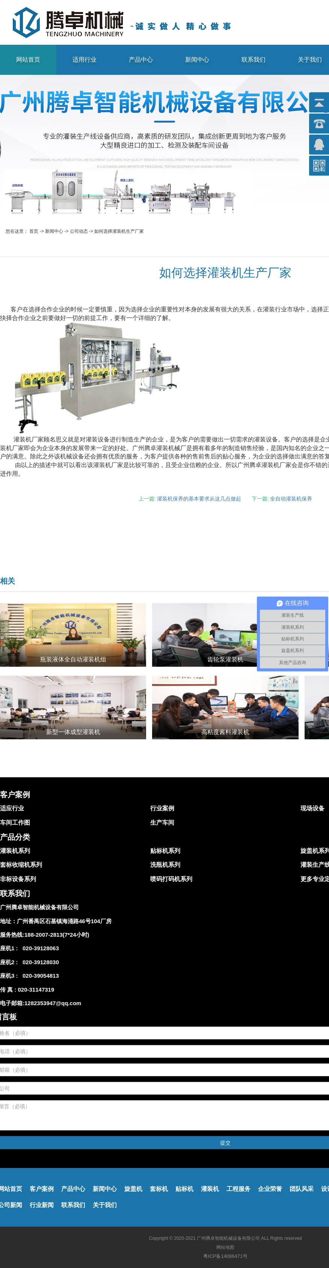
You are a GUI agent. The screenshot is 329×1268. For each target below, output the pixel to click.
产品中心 (141, 59)
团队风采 (302, 1189)
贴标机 (184, 1189)
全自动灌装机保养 (291, 499)
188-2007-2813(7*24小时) (56, 934)
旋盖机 (133, 1189)
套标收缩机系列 (21, 865)
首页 (33, 231)
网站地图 (225, 1247)
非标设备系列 (18, 879)
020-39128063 (39, 948)
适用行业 (84, 59)
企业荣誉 (270, 1189)
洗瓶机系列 (165, 865)
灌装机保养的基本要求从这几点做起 (199, 499)
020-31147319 (36, 989)
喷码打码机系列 (171, 879)
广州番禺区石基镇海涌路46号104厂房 (64, 921)
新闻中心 (197, 59)
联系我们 (253, 59)
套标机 (159, 1189)
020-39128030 (39, 962)
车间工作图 (15, 822)
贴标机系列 (165, 851)
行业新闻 (42, 1205)
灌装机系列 (15, 851)
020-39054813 (39, 975)
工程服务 (238, 1189)
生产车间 (162, 822)
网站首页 (28, 59)
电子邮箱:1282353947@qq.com (40, 1003)
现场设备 (312, 808)
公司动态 (79, 231)
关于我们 (105, 1205)
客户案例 (42, 1189)
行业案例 (162, 808)
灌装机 (210, 1189)
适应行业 (12, 808)
